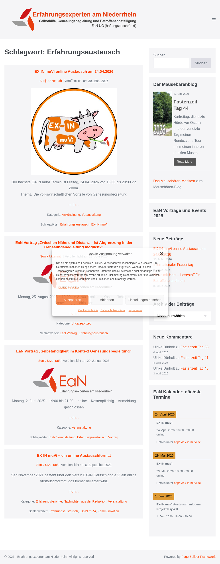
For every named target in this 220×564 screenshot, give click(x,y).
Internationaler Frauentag (173, 265)
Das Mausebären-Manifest (174, 181)
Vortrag (113, 437)
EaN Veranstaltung (62, 437)
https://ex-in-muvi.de (187, 442)
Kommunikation (108, 511)
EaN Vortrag (68, 333)
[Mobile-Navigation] (214, 19)
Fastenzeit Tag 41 (194, 358)
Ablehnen (107, 300)
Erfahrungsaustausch (74, 224)
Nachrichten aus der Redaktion (85, 501)
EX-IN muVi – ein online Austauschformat (74, 455)
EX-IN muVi (99, 224)
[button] (161, 253)
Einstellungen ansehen (144, 300)
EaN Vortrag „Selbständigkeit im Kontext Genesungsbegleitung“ (74, 351)
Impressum (135, 310)
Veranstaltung (91, 214)
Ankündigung (71, 214)
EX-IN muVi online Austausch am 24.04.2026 (73, 71)
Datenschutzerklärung (113, 310)
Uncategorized (81, 323)
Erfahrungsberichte (49, 501)
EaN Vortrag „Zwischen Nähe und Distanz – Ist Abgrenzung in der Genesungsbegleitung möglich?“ (73, 245)
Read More (184, 161)
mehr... (74, 205)
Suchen (159, 55)
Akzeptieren (72, 300)
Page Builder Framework (198, 556)
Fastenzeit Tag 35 (194, 347)
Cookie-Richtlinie (88, 310)
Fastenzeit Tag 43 (194, 368)
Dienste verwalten (68, 287)
